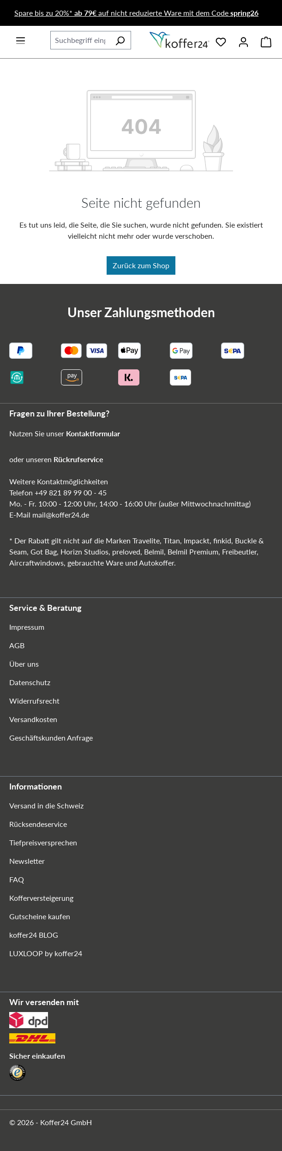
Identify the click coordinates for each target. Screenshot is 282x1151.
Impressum (26, 626)
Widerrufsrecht (34, 700)
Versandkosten (33, 719)
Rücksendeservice (38, 824)
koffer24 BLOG (33, 934)
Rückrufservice (78, 459)
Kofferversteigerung (41, 897)
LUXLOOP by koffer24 (45, 953)
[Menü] (20, 37)
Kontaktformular (93, 433)
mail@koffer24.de (60, 514)
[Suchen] (120, 40)
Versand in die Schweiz (46, 805)
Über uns (24, 663)
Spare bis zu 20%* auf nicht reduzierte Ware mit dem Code (136, 12)
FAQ (16, 879)
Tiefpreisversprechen (43, 842)
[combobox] (79, 40)
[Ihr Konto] (243, 40)
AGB (16, 645)
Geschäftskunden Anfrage (51, 737)
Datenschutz (29, 682)
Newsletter (27, 860)
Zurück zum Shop (141, 265)
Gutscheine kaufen (39, 916)
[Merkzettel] (221, 40)
